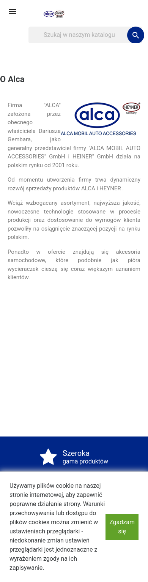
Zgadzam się (122, 527)
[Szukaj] (85, 35)
